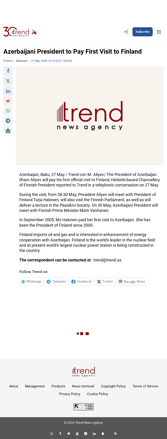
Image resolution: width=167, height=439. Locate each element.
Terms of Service (145, 386)
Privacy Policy (69, 394)
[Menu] (159, 31)
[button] (8, 71)
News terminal (83, 386)
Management (35, 386)
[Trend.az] (20, 32)
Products (58, 386)
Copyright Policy (113, 386)
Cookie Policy (97, 394)
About (13, 386)
